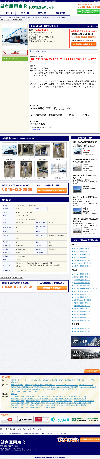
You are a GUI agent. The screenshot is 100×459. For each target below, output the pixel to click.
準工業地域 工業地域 (17, 385)
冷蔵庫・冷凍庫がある (39, 385)
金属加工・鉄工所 (75, 380)
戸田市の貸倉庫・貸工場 (82, 283)
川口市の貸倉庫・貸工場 (82, 280)
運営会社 (97, 1)
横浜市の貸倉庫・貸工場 (82, 331)
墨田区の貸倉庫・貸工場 (82, 257)
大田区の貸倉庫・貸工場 (82, 266)
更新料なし (14, 394)
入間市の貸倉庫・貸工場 (82, 308)
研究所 (92, 380)
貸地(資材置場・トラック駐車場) (60, 387)
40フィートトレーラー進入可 (88, 387)
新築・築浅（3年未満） (17, 389)
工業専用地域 (28, 385)
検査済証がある (29, 389)
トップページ (3, 433)
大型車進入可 (74, 387)
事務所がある (51, 385)
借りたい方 (17, 429)
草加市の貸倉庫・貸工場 (82, 306)
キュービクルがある (72, 385)
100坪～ (13, 391)
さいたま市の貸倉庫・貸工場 (83, 285)
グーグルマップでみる (14, 59)
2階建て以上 (20, 387)
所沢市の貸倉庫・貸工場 (82, 297)
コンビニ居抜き (51, 389)
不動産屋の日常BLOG (39, 433)
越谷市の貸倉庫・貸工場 (82, 303)
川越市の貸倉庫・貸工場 (82, 294)
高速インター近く (40, 389)
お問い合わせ (49, 433)
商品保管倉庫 (14, 382)
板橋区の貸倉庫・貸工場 (82, 251)
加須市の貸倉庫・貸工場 (82, 311)
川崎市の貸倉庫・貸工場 (82, 328)
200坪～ (19, 391)
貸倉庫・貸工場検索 (12, 433)
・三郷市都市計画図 (35, 129)
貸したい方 (37, 429)
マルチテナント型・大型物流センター (67, 389)
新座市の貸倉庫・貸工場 (82, 320)
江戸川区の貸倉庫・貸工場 (82, 263)
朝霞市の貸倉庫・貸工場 (82, 314)
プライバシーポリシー (87, 1)
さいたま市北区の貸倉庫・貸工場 (84, 291)
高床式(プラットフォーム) (42, 387)
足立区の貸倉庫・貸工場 (82, 249)
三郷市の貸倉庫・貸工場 (82, 277)
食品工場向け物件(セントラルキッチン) (22, 380)
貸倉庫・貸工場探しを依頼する (25, 433)
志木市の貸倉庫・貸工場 (82, 317)
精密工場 (66, 380)
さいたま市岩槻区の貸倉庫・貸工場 (85, 288)
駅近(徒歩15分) (29, 387)
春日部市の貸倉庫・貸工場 (82, 300)
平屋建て (13, 387)
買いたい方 (27, 429)
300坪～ (25, 391)
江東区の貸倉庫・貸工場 (82, 254)
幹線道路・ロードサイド (86, 385)
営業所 (61, 380)
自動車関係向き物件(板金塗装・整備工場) (46, 380)
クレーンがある (60, 385)
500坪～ (31, 391)
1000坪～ (37, 391)
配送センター (85, 380)
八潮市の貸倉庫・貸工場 (82, 274)
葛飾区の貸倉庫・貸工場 (82, 260)
